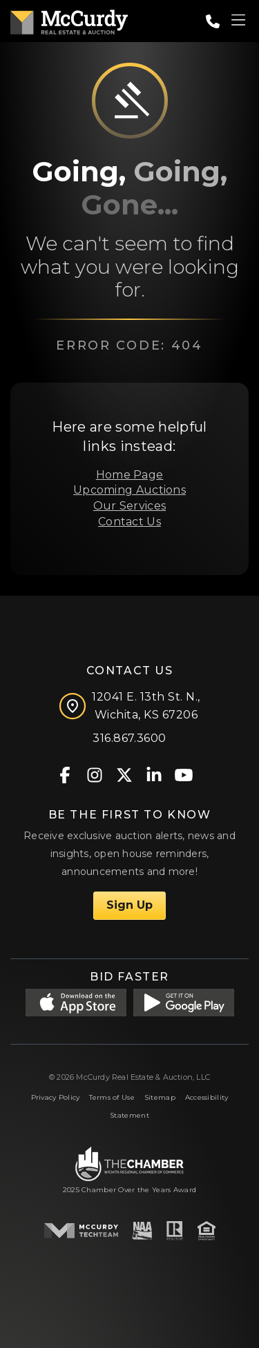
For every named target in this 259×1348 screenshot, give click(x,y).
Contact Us (129, 521)
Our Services (129, 505)
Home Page (130, 474)
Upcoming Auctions (129, 489)
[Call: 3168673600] (213, 21)
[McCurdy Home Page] (69, 19)
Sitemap (159, 1097)
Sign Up (129, 905)
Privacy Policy (55, 1097)
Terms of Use (111, 1097)
